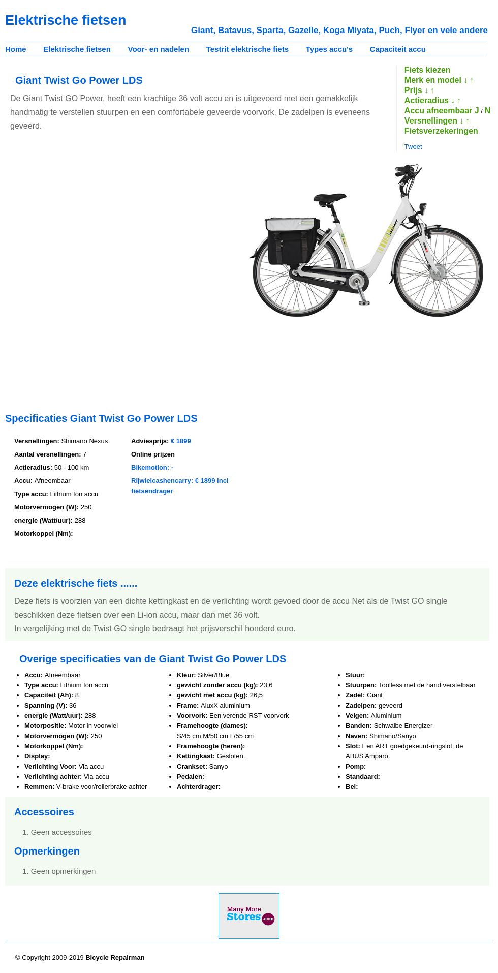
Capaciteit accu (398, 49)
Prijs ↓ (416, 90)
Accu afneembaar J (441, 110)
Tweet (413, 146)
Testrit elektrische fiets (247, 49)
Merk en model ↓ (436, 80)
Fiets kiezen (427, 70)
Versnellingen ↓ (433, 120)
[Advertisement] (115, 279)
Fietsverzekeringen (441, 131)
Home (15, 49)
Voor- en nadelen (159, 49)
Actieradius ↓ (429, 100)
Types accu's (329, 49)
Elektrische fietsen (77, 49)
